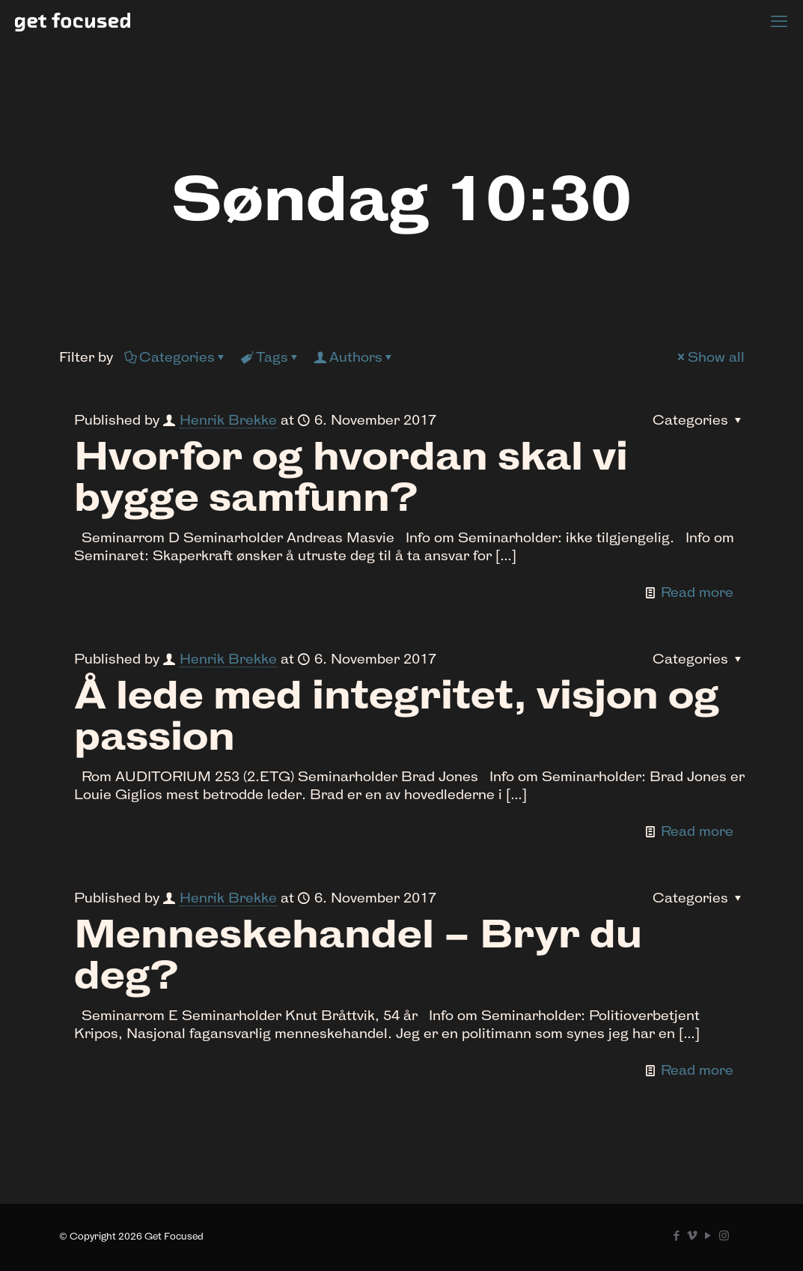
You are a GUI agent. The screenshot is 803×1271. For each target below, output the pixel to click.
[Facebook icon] (677, 1235)
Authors (354, 357)
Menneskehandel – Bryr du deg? (358, 954)
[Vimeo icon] (692, 1235)
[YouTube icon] (708, 1235)
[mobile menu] (779, 21)
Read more (697, 592)
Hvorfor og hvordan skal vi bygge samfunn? (351, 476)
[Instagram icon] (724, 1235)
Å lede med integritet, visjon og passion (396, 715)
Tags (271, 357)
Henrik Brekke (228, 420)
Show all (710, 357)
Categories (176, 357)
